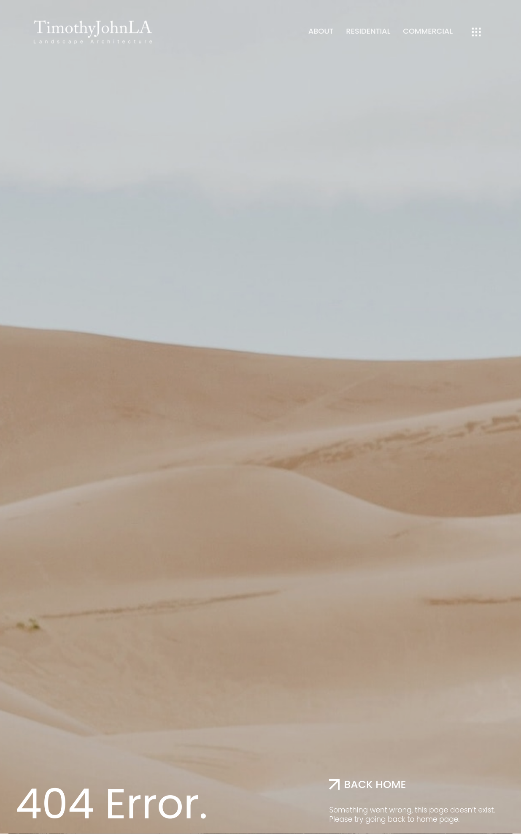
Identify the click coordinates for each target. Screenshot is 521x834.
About (321, 27)
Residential (368, 27)
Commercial (428, 27)
